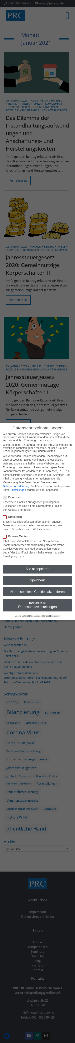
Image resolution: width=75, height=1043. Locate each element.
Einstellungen (18, 489)
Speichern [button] (37, 580)
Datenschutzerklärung (16, 486)
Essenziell (13, 497)
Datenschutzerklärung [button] (39, 616)
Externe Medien (17, 536)
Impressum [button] (55, 616)
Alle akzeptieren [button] (38, 569)
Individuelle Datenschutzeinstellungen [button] (37, 605)
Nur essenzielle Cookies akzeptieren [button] (37, 592)
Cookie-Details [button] (21, 616)
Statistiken (13, 516)
